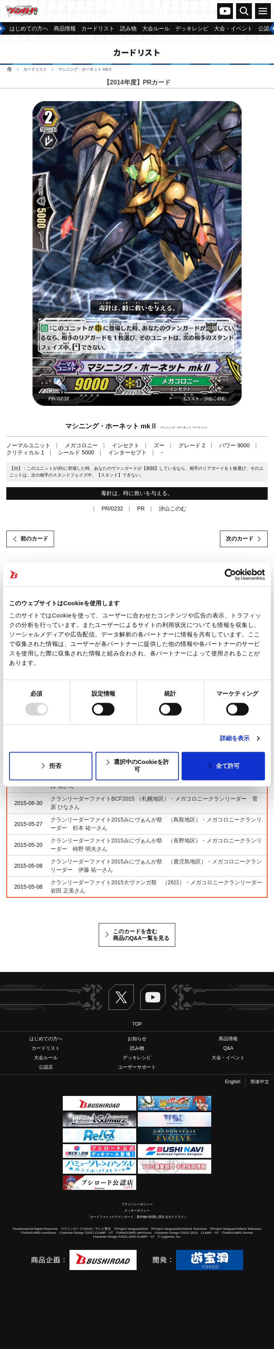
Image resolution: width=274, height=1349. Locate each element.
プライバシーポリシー (137, 1204)
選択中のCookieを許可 (141, 766)
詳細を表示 (235, 738)
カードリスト (35, 69)
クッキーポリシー (137, 1210)
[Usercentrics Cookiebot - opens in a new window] (230, 574)
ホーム (9, 69)
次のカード (239, 538)
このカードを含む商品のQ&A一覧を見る (141, 935)
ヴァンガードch (225, 11)
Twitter (121, 997)
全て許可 (228, 765)
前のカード (34, 538)
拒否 (55, 765)
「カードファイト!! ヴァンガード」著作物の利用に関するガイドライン (137, 1217)
